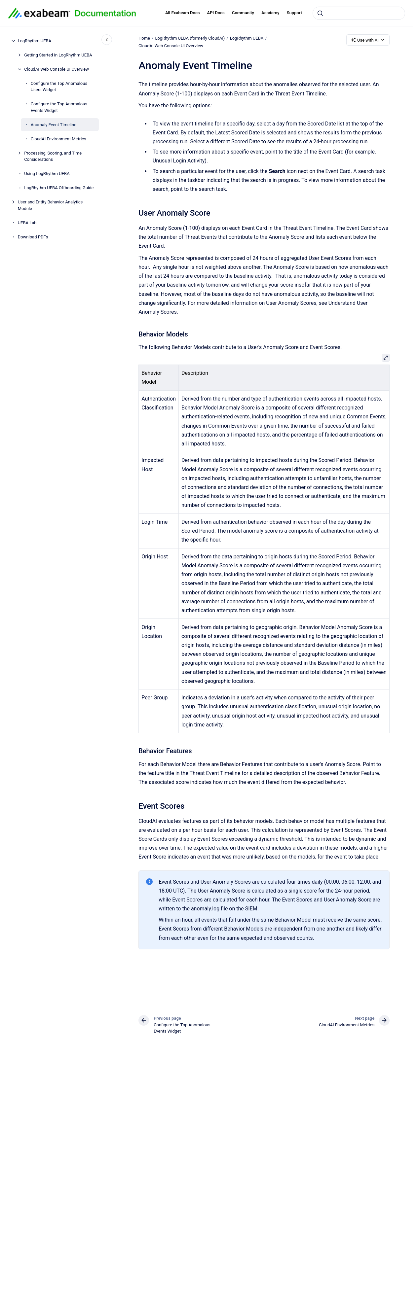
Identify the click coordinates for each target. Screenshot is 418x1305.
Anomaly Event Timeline (53, 124)
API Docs (216, 12)
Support (294, 12)
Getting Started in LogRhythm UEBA (58, 55)
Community (243, 12)
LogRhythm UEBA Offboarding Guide (59, 187)
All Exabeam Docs (182, 12)
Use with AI (368, 40)
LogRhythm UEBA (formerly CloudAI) (190, 38)
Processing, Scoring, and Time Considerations (53, 156)
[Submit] (320, 13)
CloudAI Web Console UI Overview (56, 69)
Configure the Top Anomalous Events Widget (59, 107)
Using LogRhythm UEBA (46, 173)
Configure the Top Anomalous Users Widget (59, 86)
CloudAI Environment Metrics (58, 138)
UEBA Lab (27, 222)
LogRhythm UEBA (34, 40)
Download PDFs (33, 236)
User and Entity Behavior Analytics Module (50, 205)
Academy (270, 12)
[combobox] (359, 13)
